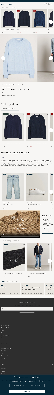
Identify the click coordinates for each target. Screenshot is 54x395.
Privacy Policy (4, 332)
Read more (46, 231)
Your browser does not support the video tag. (20, 224)
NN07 (18, 29)
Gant (34, 29)
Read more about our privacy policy (27, 312)
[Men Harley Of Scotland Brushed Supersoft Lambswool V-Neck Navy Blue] (13, 127)
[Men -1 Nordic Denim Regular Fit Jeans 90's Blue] (38, 257)
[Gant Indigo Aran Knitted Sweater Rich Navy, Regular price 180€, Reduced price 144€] (40, 21)
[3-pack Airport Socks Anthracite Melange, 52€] (14, 260)
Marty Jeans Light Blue (8, 204)
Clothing (4, 36)
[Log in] (44, 4)
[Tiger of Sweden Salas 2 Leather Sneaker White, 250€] (37, 191)
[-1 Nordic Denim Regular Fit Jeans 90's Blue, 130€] (38, 260)
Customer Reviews (5, 355)
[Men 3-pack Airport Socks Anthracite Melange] (14, 257)
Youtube (3, 373)
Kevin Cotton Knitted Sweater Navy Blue (23, 30)
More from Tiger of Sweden (15, 152)
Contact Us (3, 350)
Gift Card (3, 358)
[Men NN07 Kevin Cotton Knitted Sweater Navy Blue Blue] (24, 18)
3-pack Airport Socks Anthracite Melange (13, 273)
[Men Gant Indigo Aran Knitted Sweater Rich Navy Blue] (39, 18)
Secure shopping (5, 335)
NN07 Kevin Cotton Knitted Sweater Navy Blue (37, 143)
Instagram (3, 368)
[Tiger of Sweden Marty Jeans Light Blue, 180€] (13, 191)
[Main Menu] (51, 4)
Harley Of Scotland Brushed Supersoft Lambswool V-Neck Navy (8, 30)
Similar (9, 104)
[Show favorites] (46, 4)
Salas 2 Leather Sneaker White (33, 204)
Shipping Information (6, 348)
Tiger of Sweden (6, 87)
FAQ (2, 353)
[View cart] (49, 4)
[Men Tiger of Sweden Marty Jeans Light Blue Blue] (13, 187)
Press (2, 330)
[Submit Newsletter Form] (51, 308)
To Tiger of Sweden (8, 169)
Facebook (3, 371)
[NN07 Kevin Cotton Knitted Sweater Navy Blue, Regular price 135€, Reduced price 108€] (24, 21)
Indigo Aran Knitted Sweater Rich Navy (39, 30)
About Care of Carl (5, 325)
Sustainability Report (6, 338)
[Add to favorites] (22, 114)
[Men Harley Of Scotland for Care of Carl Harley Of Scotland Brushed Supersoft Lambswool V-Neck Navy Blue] (8, 18)
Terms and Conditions (6, 327)
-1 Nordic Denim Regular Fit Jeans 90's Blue (37, 273)
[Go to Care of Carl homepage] (6, 4)
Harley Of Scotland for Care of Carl (9, 29)
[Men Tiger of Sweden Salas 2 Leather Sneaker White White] (37, 187)
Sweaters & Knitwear (11, 36)
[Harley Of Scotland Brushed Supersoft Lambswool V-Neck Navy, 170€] (13, 130)
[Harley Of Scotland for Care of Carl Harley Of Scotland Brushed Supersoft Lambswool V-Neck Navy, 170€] (9, 21)
